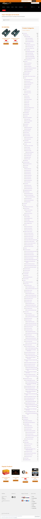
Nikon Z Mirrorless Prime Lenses (31, 323)
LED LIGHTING (27, 114)
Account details (34, 498)
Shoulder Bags (28, 49)
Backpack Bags (28, 36)
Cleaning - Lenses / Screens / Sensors (30, 76)
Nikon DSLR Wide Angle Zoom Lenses (32, 389)
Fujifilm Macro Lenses (29, 290)
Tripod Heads (26, 140)
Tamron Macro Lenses (29, 308)
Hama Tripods (28, 147)
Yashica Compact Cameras (29, 246)
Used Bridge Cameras (29, 425)
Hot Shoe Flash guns (29, 99)
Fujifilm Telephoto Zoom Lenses (30, 352)
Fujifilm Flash (28, 97)
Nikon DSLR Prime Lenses (30, 321)
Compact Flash (28, 119)
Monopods (26, 125)
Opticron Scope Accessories (31, 196)
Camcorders (25, 203)
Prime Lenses (27, 311)
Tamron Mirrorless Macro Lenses (31, 310)
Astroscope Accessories (28, 163)
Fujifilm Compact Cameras (30, 234)
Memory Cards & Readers (28, 117)
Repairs (25, 415)
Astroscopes (26, 165)
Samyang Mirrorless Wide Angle (31, 401)
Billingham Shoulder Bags (30, 51)
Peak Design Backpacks (30, 41)
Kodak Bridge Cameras (29, 218)
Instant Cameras (26, 278)
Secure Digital (28, 122)
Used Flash (26, 440)
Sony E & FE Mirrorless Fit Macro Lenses (31, 306)
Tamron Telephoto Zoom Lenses (30, 374)
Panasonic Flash (28, 109)
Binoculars (26, 167)
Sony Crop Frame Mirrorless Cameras (31, 265)
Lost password (34, 503)
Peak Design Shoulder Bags (31, 58)
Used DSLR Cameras (29, 429)
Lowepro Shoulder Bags (30, 54)
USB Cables (26, 160)
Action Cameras (27, 208)
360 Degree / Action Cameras (29, 206)
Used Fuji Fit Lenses (28, 447)
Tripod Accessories (28, 155)
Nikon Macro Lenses (29, 291)
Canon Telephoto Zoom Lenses (30, 346)
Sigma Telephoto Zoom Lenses (30, 365)
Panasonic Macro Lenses (29, 298)
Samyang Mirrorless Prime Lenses (32, 333)
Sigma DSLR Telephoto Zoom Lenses (32, 367)
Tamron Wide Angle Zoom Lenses (30, 411)
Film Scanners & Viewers (29, 137)
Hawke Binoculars (28, 170)
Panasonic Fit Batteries (29, 69)
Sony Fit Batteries (28, 71)
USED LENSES (27, 442)
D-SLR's (26, 224)
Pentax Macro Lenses (29, 300)
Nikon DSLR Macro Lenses (30, 293)
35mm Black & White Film (29, 82)
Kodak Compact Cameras (29, 236)
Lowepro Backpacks (30, 38)
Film (25, 77)
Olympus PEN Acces (27, 130)
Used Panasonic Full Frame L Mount (31, 453)
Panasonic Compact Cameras (30, 241)
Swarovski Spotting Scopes (30, 200)
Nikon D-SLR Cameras (29, 228)
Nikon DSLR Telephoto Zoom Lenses (32, 355)
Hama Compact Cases (30, 46)
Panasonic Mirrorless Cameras (30, 263)
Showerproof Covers (29, 59)
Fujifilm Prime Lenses (29, 318)
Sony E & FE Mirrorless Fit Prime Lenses (31, 339)
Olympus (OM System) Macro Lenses (31, 296)
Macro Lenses (27, 283)
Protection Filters (28, 92)
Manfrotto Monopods (29, 127)
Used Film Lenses (28, 445)
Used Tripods (26, 458)
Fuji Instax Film (28, 86)
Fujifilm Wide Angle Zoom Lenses (30, 386)
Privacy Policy (34, 508)
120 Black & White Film (29, 79)
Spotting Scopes (27, 191)
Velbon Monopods (28, 129)
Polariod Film (28, 87)
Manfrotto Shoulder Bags (30, 56)
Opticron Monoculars (29, 186)
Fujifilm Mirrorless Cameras (30, 254)
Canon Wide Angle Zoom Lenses (30, 380)
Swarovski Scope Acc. (29, 198)
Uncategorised (26, 417)
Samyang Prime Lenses (29, 329)
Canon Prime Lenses (29, 313)
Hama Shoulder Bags (30, 53)
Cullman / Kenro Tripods (29, 145)
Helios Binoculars (28, 172)
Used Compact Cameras (29, 427)
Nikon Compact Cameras (29, 238)
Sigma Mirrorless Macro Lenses (31, 305)
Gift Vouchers (26, 275)
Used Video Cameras (27, 459)
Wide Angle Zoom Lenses (28, 378)
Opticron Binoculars (29, 175)
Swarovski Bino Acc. (28, 178)
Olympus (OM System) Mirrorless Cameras (32, 259)
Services (4, 7)
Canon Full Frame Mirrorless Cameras (31, 251)
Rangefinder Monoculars (28, 190)
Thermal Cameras (27, 270)
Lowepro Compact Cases (30, 48)
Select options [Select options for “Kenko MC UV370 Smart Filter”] (35, 481)
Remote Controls (27, 134)
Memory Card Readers (29, 120)
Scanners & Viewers (27, 135)
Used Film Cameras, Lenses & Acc (30, 430)
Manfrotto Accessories (30, 152)
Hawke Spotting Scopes (29, 193)
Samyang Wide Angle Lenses (30, 399)
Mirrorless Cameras (27, 249)
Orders (33, 504)
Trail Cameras (27, 272)
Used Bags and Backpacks (28, 420)
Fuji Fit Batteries (28, 64)
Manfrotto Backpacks (30, 39)
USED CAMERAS (27, 424)
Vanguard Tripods (28, 157)
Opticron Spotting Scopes (29, 195)
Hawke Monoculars (28, 185)
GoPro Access (29, 211)
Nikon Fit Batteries (28, 66)
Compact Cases (28, 43)
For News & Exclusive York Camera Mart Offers (13, 1)
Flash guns (26, 94)
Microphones (26, 124)
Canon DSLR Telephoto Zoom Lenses (32, 348)
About (33, 496)
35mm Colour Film (28, 84)
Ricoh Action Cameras (29, 213)
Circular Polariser (28, 91)
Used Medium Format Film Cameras (32, 435)
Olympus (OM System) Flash (30, 107)
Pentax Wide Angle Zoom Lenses (30, 398)
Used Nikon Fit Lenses (29, 451)
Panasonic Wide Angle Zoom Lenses (31, 396)
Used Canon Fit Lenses (29, 443)
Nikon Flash (27, 104)
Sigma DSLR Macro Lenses (30, 303)
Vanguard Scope (28, 201)
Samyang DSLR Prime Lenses (31, 331)
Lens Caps (26, 115)
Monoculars (26, 183)
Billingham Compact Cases (31, 44)
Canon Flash (27, 96)
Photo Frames (27, 132)
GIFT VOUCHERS (26, 273)
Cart (32, 499)
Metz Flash (27, 102)
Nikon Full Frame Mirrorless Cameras (31, 256)
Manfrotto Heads (28, 142)
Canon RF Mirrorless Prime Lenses (32, 316)
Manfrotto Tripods (28, 150)
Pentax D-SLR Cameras (29, 229)
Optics (16, 7)
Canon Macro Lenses (29, 285)
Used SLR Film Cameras (30, 437)
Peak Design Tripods (29, 153)
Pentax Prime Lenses (29, 328)
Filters (26, 89)
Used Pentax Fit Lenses (29, 454)
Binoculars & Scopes (26, 162)
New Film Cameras (27, 268)
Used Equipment (26, 419)
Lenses (12, 7)
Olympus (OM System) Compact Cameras (32, 239)
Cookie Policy (15, 517)
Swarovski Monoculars (29, 188)
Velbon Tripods (28, 158)
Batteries (26, 61)
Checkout (33, 501)
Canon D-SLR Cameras (29, 226)
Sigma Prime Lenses (29, 334)
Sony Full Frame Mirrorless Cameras (31, 267)
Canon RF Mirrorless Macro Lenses (32, 288)
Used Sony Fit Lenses (29, 456)
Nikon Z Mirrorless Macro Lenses (31, 295)
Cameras (8, 7)
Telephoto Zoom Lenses (28, 344)
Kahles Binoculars (28, 173)
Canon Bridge (28, 216)
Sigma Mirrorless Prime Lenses (31, 338)
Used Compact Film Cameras (31, 432)
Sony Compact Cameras (29, 244)
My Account (34, 506)
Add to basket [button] (6, 43)
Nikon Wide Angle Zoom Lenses (30, 387)
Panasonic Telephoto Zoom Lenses (31, 362)
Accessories (21, 7)
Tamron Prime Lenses (29, 341)
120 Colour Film (28, 81)
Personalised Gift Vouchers (28, 277)
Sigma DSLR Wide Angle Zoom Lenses (32, 404)
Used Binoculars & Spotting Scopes (30, 422)
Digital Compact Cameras (28, 231)
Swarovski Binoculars (29, 180)
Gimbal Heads (27, 112)
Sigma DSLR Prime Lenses (30, 336)
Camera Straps (27, 74)
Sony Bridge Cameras (29, 223)
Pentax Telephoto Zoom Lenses (30, 364)
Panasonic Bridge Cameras (29, 221)
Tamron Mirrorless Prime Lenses (31, 343)
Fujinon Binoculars (28, 168)
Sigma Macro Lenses (29, 301)
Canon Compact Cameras (29, 233)
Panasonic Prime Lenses (29, 326)
